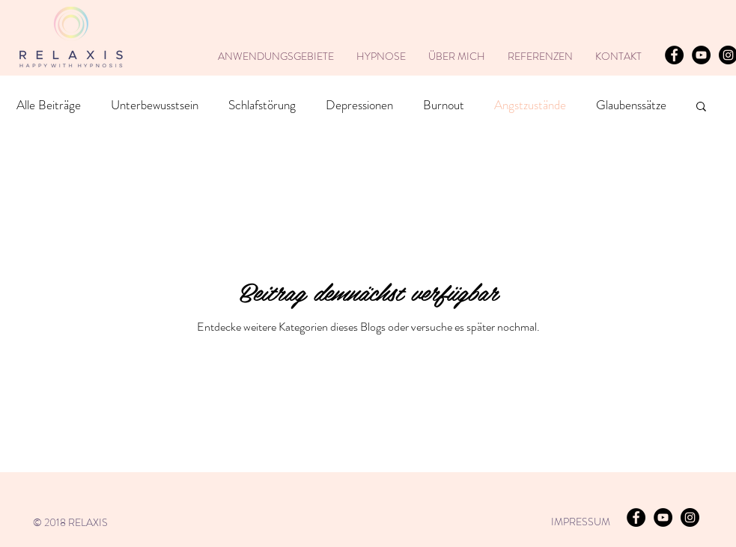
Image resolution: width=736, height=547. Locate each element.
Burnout (443, 105)
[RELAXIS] (674, 55)
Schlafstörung (262, 105)
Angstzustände (530, 105)
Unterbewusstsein (154, 105)
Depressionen (359, 105)
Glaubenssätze (631, 105)
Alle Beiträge (48, 105)
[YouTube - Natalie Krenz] (701, 55)
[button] (701, 107)
